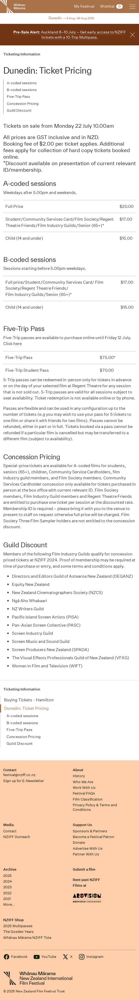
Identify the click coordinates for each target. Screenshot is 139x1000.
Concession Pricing (23, 103)
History (79, 776)
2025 (7, 875)
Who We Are (83, 782)
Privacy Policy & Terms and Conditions (95, 807)
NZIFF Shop (13, 920)
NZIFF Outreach (16, 837)
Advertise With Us (88, 848)
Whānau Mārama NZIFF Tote (27, 937)
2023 (7, 887)
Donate (79, 842)
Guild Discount (19, 110)
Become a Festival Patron (93, 837)
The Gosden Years (18, 931)
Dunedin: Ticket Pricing (26, 708)
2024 (7, 881)
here (17, 343)
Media (8, 825)
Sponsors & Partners (90, 831)
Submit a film (84, 869)
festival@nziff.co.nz (19, 775)
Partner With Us (86, 854)
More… (8, 904)
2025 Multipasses (18, 926)
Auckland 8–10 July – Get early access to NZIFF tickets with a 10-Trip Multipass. (69, 35)
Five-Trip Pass (18, 96)
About (78, 770)
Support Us (82, 825)
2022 (7, 893)
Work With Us (84, 787)
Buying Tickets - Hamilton (29, 699)
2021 (7, 898)
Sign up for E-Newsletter (23, 781)
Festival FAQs (84, 793)
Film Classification (88, 799)
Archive (9, 869)
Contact (10, 770)
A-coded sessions (22, 83)
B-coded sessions (22, 90)
